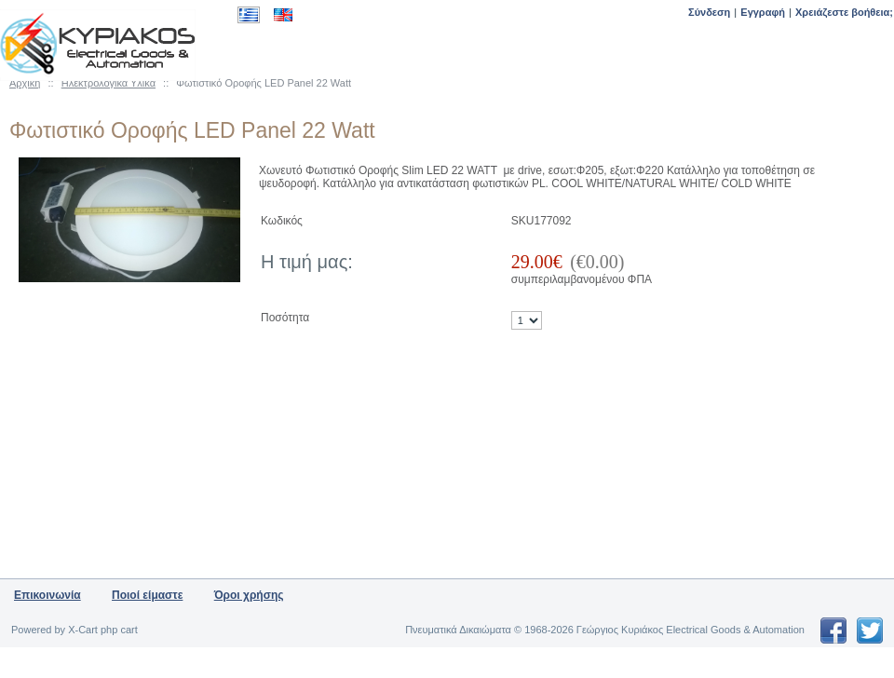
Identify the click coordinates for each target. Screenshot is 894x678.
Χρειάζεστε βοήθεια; (844, 12)
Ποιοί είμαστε (147, 595)
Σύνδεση (709, 12)
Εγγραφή (762, 12)
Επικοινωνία (47, 595)
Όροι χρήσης (249, 595)
